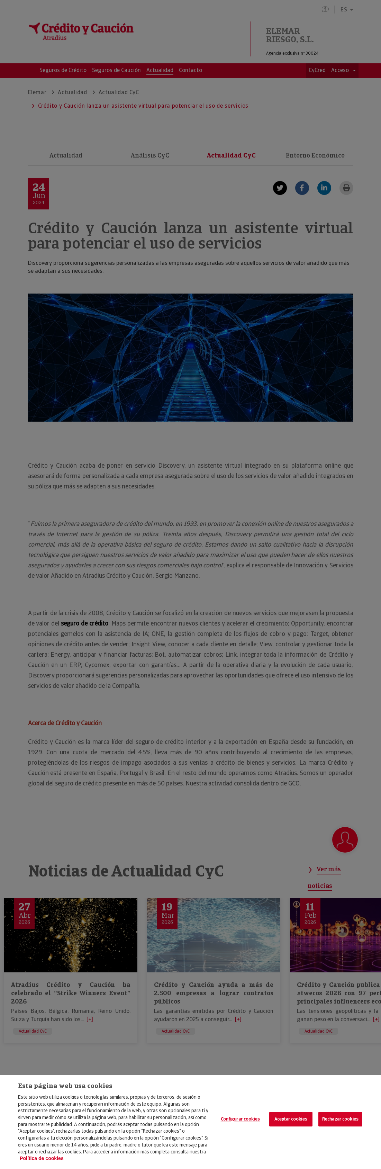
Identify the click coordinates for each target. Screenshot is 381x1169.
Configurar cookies (240, 1119)
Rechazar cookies (340, 1119)
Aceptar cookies (290, 1119)
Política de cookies (42, 1158)
